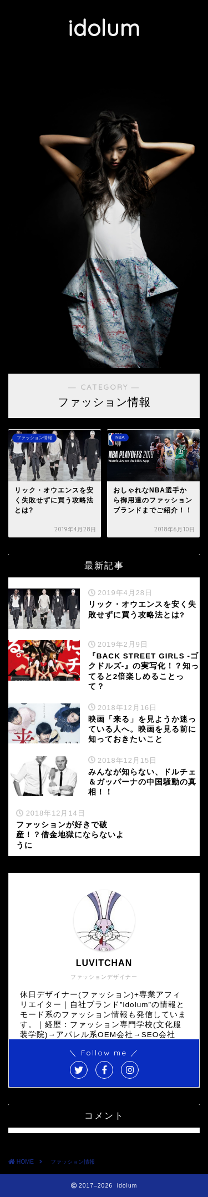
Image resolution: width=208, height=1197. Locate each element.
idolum (104, 28)
